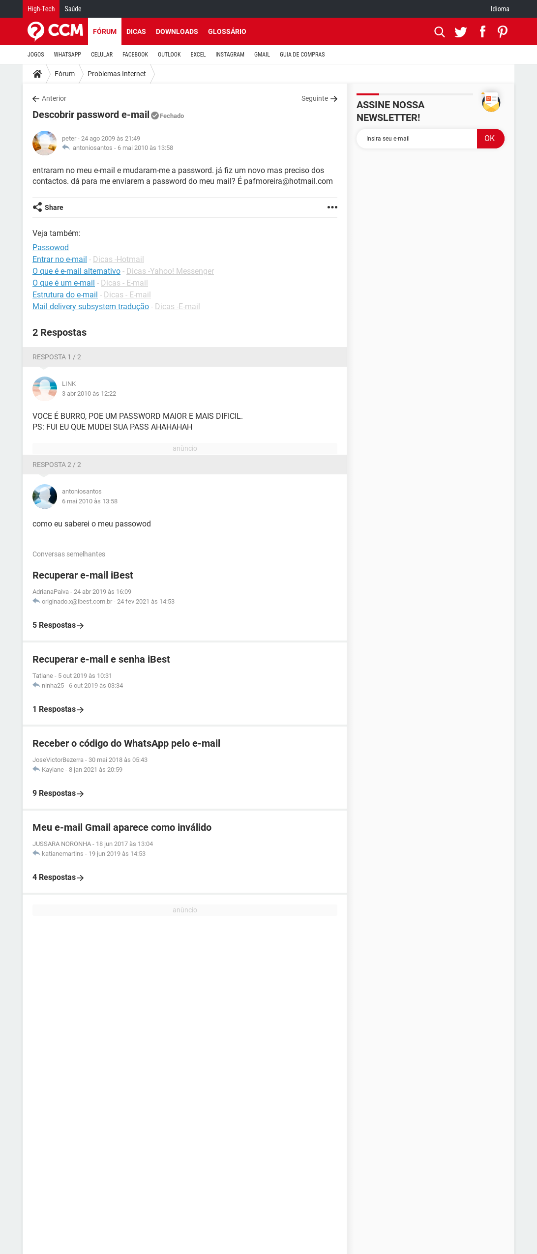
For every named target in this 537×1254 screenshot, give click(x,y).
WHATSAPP (67, 54)
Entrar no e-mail (59, 259)
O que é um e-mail (63, 283)
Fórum (105, 31)
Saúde (72, 9)
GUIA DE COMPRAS (302, 54)
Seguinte (314, 98)
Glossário (227, 31)
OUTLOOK (169, 54)
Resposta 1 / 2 (56, 357)
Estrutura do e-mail (65, 294)
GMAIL (262, 54)
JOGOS (36, 54)
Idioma (500, 9)
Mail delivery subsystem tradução (90, 306)
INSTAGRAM (229, 54)
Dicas (136, 31)
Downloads (177, 31)
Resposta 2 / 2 (56, 464)
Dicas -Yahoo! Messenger (170, 271)
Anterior (54, 98)
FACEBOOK (135, 54)
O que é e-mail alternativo (76, 271)
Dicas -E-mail (177, 306)
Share (54, 207)
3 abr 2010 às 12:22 (89, 393)
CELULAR (102, 54)
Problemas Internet (117, 74)
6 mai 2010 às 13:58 (145, 147)
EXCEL (198, 54)
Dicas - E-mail (124, 283)
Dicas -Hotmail (118, 259)
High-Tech (41, 9)
